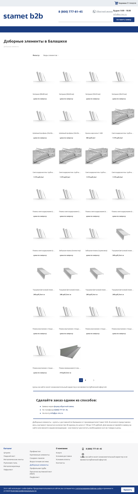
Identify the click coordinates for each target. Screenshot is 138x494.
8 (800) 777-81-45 (70, 11)
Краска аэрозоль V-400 (94, 133)
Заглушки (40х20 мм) (119, 94)
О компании (61, 448)
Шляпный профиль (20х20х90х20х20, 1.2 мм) (49, 133)
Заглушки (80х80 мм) (40, 94)
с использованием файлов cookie (88, 488)
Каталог (8, 448)
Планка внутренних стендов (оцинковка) (48, 368)
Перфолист (35, 477)
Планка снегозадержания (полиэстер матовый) (102, 211)
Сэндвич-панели (37, 458)
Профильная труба (38, 468)
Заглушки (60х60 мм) (66, 94)
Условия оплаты (63, 459)
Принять (128, 490)
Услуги (59, 453)
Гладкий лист (9, 456)
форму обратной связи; (64, 406)
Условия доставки (64, 456)
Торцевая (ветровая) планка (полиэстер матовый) (77, 290)
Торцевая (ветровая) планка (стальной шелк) (49, 290)
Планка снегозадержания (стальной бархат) (49, 211)
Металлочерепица (12, 466)
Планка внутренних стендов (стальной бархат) (50, 329)
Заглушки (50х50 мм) (92, 94)
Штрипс (7, 453)
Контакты (60, 463)
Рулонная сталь (10, 463)
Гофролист (8, 470)
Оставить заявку (123, 20)
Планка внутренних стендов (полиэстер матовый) (103, 329)
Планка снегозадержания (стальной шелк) (74, 211)
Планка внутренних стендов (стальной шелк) (75, 329)
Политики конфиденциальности (23, 491)
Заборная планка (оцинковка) (96, 250)
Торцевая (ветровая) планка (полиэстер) (100, 290)
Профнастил (35, 451)
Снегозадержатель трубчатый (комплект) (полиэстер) (105, 172)
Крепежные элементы (40, 455)
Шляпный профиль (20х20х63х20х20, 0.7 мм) (75, 133)
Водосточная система (39, 461)
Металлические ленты (14, 459)
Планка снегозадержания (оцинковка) (47, 250)
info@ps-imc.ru (120, 14)
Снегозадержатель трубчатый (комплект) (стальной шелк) (55, 172)
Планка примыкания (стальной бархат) (73, 368)
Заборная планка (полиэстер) (70, 250)
